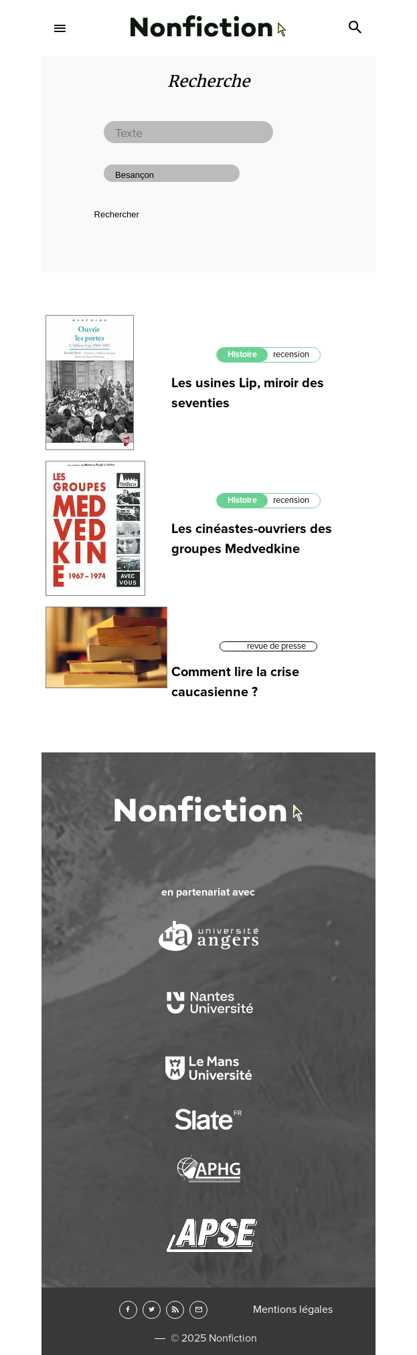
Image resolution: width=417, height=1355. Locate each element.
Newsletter (198, 1310)
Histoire (242, 354)
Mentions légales (293, 1309)
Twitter (152, 1310)
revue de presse (276, 646)
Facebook (128, 1310)
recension (291, 354)
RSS (175, 1310)
